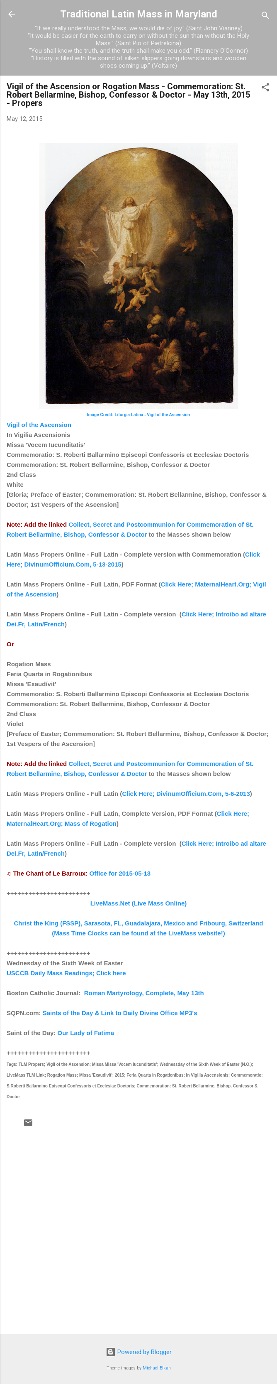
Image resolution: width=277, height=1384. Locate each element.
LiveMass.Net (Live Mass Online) (138, 903)
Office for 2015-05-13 (120, 873)
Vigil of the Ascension (39, 424)
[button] (265, 88)
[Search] (265, 16)
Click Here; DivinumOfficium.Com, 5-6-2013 (186, 793)
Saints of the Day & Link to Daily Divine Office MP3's (120, 1012)
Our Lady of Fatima (86, 1032)
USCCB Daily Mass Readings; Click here (66, 973)
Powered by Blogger (139, 1352)
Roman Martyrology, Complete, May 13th (144, 992)
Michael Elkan (157, 1368)
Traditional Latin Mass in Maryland (138, 14)
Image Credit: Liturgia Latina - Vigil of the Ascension (138, 414)
